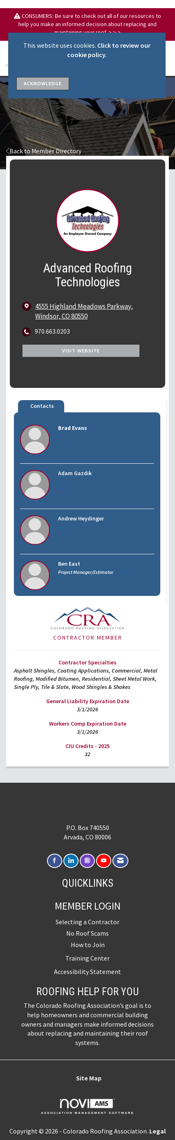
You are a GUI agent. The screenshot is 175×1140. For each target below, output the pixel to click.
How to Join (88, 945)
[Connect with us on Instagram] (87, 861)
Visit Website (81, 351)
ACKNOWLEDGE (43, 83)
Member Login (88, 905)
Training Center (87, 958)
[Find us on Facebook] (54, 861)
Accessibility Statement (87, 971)
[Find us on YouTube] (103, 861)
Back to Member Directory (43, 151)
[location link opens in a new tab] (94, 311)
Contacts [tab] (42, 406)
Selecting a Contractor (87, 922)
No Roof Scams (87, 933)
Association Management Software (87, 1106)
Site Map (88, 1078)
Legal (157, 1131)
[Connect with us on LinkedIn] (71, 861)
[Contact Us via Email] (120, 861)
